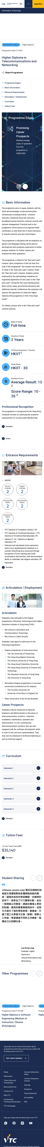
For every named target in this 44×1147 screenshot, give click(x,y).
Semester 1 (8, 768)
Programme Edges (11, 83)
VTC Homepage (9, 1106)
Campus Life (8, 1091)
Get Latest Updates (16, 1058)
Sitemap (27, 1085)
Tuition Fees (8, 106)
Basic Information (11, 87)
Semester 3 (8, 789)
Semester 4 (8, 799)
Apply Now (38, 4)
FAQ (25, 1102)
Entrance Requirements (13, 92)
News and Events (10, 1087)
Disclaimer (28, 1089)
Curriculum (8, 101)
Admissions (8, 1076)
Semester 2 (8, 778)
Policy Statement (30, 1093)
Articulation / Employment (14, 97)
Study (6, 1072)
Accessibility (28, 1098)
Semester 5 (8, 809)
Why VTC (7, 1095)
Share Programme (12, 72)
